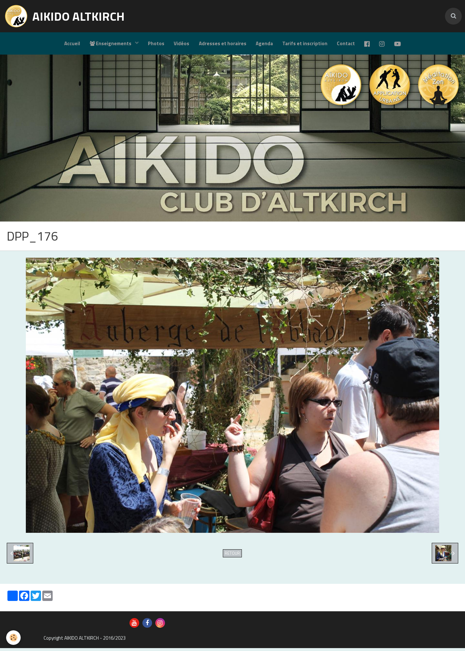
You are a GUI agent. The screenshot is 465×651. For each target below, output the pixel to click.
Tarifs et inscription (305, 43)
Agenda (264, 43)
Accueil (71, 43)
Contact (346, 43)
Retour (232, 556)
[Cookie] (13, 637)
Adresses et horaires (222, 43)
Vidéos (181, 43)
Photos (155, 43)
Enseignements (109, 43)
